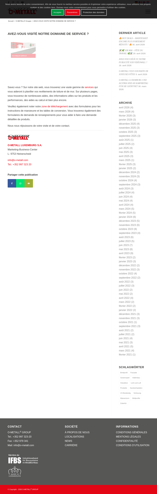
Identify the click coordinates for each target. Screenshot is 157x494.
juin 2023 (124, 245)
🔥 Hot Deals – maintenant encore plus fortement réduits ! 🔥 (133, 41)
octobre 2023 (126, 229)
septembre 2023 (128, 233)
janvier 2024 (125, 217)
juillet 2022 (125, 285)
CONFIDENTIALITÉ (127, 441)
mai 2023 (124, 249)
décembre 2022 (127, 265)
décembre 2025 (127, 123)
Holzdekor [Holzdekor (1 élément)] (124, 383)
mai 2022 (124, 294)
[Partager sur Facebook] (12, 183)
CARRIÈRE (71, 445)
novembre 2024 (127, 176)
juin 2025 (124, 148)
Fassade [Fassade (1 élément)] (133, 373)
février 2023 (125, 257)
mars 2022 (125, 302)
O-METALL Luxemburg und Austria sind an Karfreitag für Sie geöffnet (133, 83)
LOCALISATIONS (74, 436)
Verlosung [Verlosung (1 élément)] (137, 393)
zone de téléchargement (55, 106)
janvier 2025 (125, 168)
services (89, 87)
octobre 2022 (126, 273)
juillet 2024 (125, 192)
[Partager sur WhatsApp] (20, 183)
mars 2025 (125, 160)
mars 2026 (125, 111)
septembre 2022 (128, 277)
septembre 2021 (128, 326)
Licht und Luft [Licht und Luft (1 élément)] (136, 383)
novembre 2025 (127, 127)
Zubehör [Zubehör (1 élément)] (123, 403)
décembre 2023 (127, 221)
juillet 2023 (125, 241)
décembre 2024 (127, 172)
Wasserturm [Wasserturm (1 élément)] (124, 398)
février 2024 (125, 212)
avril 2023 (124, 253)
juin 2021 (124, 338)
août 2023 (124, 237)
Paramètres (72, 12)
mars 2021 (125, 350)
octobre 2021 (126, 322)
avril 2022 (124, 298)
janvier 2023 (125, 261)
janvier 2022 (125, 310)
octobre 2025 (126, 132)
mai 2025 (124, 152)
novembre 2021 (127, 318)
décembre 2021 (127, 314)
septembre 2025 (128, 136)
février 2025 (125, 164)
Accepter (57, 12)
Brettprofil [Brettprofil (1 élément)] (124, 373)
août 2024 (124, 188)
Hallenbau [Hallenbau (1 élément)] (136, 378)
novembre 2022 (127, 269)
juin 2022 (124, 290)
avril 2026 (124, 107)
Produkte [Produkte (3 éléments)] (123, 388)
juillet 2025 (125, 144)
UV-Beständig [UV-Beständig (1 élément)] (125, 393)
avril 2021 (124, 346)
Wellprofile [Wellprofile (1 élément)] (136, 398)
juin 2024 (124, 196)
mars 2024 (125, 208)
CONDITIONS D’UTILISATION (132, 445)
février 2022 (125, 306)
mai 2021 (124, 342)
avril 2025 (124, 156)
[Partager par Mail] (29, 183)
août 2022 (124, 281)
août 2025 (124, 140)
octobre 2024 (126, 180)
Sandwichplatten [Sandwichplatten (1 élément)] (136, 388)
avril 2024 (124, 204)
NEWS (68, 441)
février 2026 (125, 115)
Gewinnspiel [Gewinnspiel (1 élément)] (125, 378)
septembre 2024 (128, 184)
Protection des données (93, 12)
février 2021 (125, 354)
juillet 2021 (125, 334)
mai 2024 (124, 200)
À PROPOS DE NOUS (77, 432)
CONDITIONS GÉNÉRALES (131, 432)
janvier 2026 (125, 119)
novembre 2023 (127, 225)
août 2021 (124, 330)
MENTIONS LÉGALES (128, 436)
